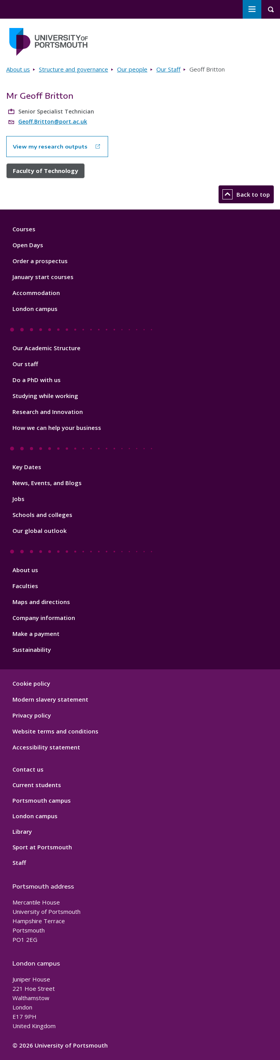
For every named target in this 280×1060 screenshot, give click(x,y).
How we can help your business (56, 427)
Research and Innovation (47, 412)
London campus (35, 309)
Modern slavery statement (50, 699)
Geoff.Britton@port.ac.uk (52, 121)
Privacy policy (31, 715)
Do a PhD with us (36, 380)
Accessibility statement (46, 747)
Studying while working (45, 396)
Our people (132, 69)
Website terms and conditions (55, 731)
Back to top (246, 194)
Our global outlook (39, 530)
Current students (36, 785)
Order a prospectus (40, 261)
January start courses (43, 277)
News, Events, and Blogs (47, 483)
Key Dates (26, 467)
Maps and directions (41, 602)
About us (18, 69)
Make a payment (36, 633)
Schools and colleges (42, 515)
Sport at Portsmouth (42, 847)
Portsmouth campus (41, 800)
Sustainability (31, 649)
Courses (23, 229)
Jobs (18, 499)
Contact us (28, 769)
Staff (19, 862)
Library (22, 831)
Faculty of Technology (45, 171)
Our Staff (168, 69)
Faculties (25, 586)
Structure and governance (73, 69)
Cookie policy (31, 683)
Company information (43, 618)
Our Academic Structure (46, 348)
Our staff (25, 364)
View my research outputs (50, 146)
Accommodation (36, 293)
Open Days (27, 245)
